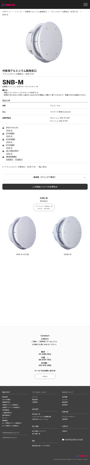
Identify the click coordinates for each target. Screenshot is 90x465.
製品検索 (5, 397)
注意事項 (35, 402)
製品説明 (35, 399)
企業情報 (65, 397)
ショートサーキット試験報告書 (41, 416)
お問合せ (45, 376)
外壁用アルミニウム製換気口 (36, 11)
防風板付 (9, 159)
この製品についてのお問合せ (45, 186)
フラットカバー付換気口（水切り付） (64, 11)
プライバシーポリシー (69, 416)
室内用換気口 (6, 415)
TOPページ (6, 11)
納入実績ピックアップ (39, 431)
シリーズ (18, 11)
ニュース (35, 397)
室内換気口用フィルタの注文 (41, 446)
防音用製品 (5, 410)
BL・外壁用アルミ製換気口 (10, 426)
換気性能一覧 (36, 414)
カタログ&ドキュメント (9, 437)
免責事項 (65, 419)
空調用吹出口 (6, 402)
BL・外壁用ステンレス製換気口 (11, 423)
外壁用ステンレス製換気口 (10, 405)
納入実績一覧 (36, 434)
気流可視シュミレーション (40, 419)
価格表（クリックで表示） (45, 177)
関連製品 (5, 420)
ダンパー (5, 418)
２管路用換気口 (7, 413)
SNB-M (9, 130)
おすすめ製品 (6, 399)
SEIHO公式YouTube (72, 439)
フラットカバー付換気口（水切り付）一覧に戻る (24, 166)
